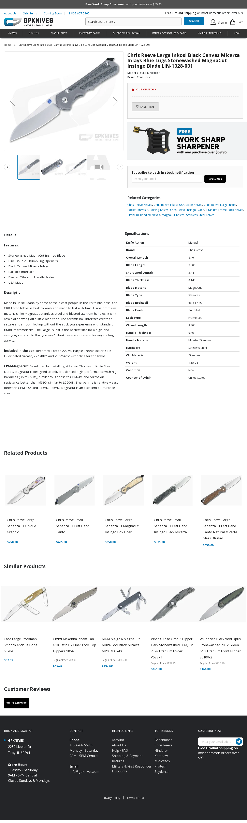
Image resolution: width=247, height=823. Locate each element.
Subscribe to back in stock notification (163, 172)
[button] (12, 101)
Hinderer (161, 750)
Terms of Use (136, 798)
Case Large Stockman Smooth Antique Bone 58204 (20, 645)
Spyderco (162, 771)
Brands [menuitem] (34, 33)
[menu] (123, 33)
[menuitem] (12, 33)
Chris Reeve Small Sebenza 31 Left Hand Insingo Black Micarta (170, 526)
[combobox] (133, 21)
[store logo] (28, 22)
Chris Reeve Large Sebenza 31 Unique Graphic (21, 526)
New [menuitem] (236, 33)
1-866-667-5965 (79, 13)
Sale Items (30, 13)
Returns (118, 761)
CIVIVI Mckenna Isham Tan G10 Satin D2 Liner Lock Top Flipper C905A (74, 645)
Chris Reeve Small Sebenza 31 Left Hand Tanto (72, 526)
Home (8, 45)
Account (118, 740)
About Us (10, 13)
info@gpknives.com (84, 771)
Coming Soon (53, 13)
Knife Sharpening (209, 33)
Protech (160, 766)
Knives (12, 33)
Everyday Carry (90, 33)
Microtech (162, 761)
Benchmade (163, 740)
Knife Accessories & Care (169, 33)
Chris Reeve (163, 745)
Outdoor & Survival (126, 33)
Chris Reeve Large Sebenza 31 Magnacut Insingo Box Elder (122, 526)
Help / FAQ (120, 750)
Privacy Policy (111, 798)
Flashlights (59, 33)
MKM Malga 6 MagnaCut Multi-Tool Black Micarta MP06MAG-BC (121, 645)
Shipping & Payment (127, 756)
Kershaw (161, 756)
